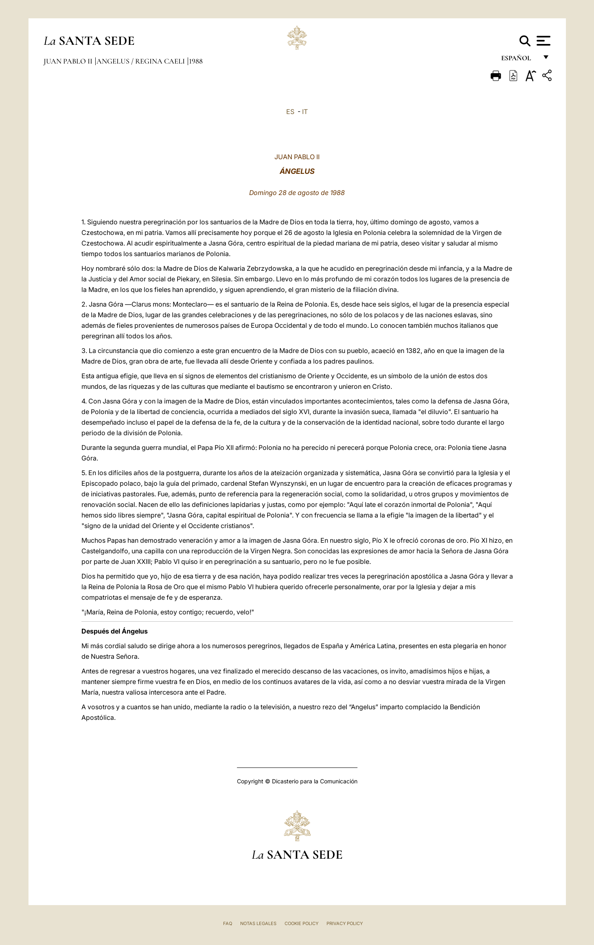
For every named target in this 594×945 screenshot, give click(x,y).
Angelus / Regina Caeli (141, 61)
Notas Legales (258, 923)
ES (290, 111)
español (519, 60)
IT (305, 111)
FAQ (227, 923)
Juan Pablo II (69, 61)
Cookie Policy (301, 923)
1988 (196, 61)
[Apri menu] (542, 41)
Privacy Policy (345, 923)
